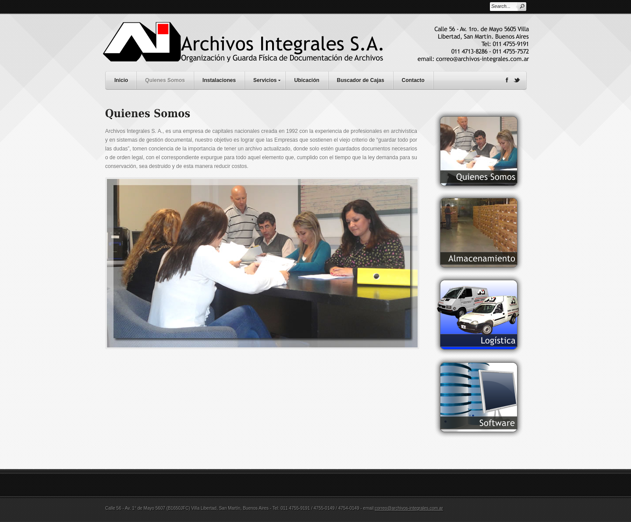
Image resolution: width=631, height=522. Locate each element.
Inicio (121, 80)
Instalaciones (219, 80)
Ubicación (306, 80)
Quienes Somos (165, 80)
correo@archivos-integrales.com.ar (409, 508)
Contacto (413, 80)
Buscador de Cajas (360, 80)
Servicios (269, 79)
